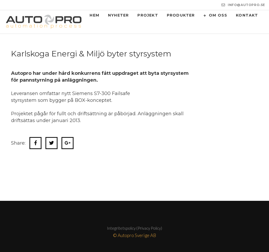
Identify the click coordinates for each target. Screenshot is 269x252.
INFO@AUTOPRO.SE (246, 5)
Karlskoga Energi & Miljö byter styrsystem (91, 54)
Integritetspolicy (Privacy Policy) (134, 228)
